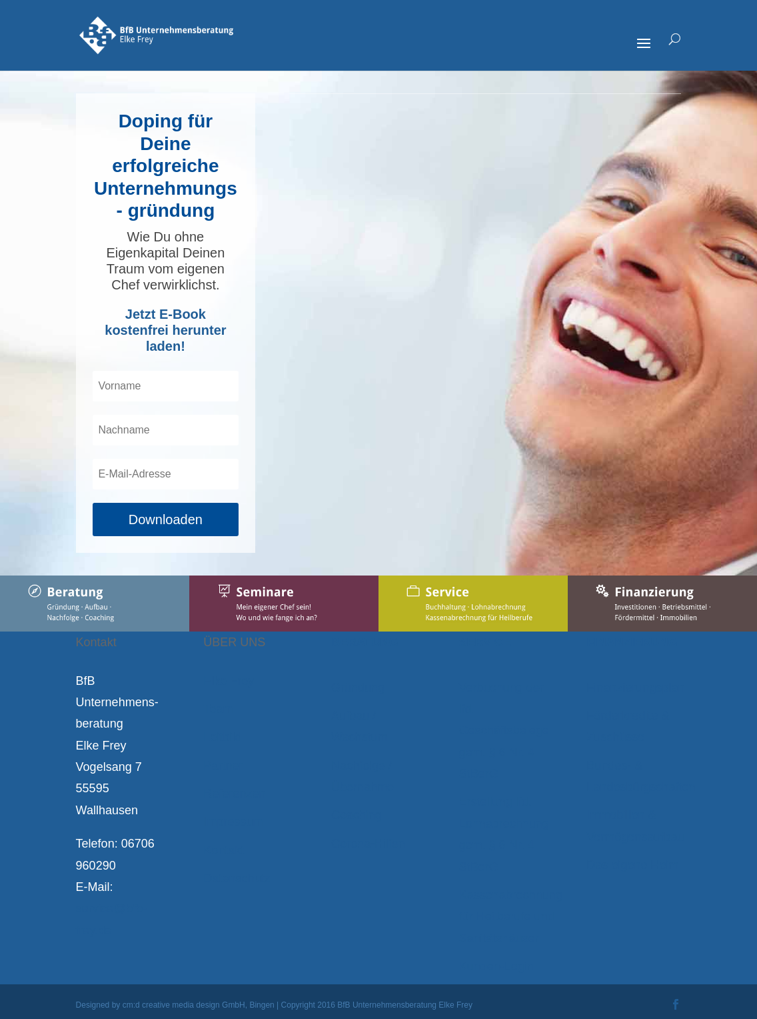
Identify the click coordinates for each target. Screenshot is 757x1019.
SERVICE (485, 642)
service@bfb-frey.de (111, 919)
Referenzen (234, 793)
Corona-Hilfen (368, 843)
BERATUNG (364, 642)
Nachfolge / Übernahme (362, 776)
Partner (223, 765)
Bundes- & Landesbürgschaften (641, 776)
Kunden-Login (496, 966)
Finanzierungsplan (636, 687)
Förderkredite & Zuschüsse (628, 726)
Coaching (356, 815)
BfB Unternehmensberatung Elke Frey (404, 1005)
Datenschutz (236, 878)
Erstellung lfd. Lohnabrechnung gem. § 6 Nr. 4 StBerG (504, 834)
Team (218, 709)
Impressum (233, 821)
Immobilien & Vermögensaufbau (635, 825)
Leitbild (222, 737)
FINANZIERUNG (632, 642)
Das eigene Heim (633, 865)
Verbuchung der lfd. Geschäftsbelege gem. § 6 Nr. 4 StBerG (504, 731)
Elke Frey (228, 681)
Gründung (357, 687)
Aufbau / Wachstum (359, 726)
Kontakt (223, 850)
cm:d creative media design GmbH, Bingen (199, 1005)
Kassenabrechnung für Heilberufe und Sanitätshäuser (510, 916)
